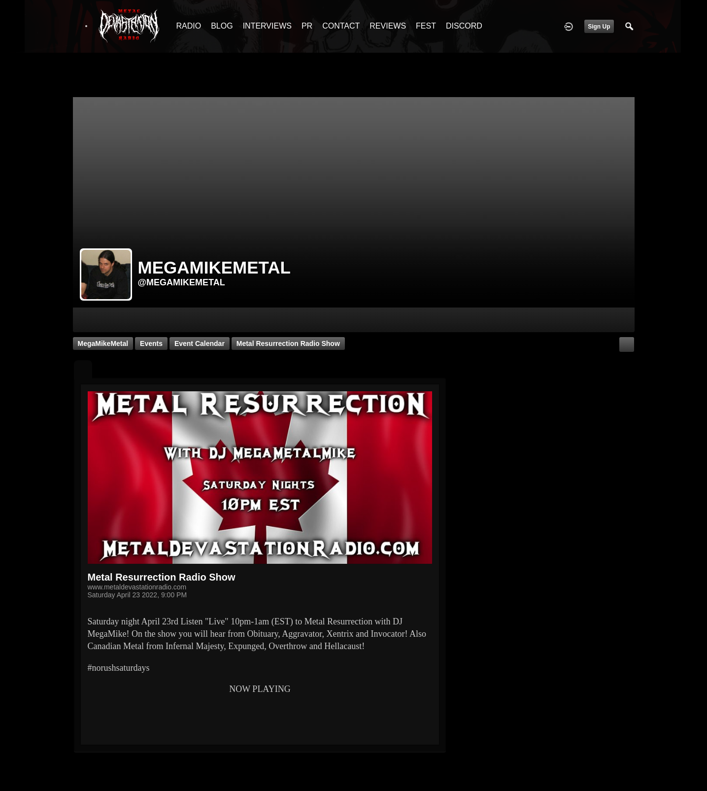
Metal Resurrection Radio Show (288, 343)
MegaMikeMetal (103, 343)
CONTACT (341, 26)
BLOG (222, 26)
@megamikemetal (181, 282)
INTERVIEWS (267, 26)
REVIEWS (388, 26)
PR (307, 26)
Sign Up (599, 26)
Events (151, 343)
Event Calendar (199, 343)
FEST (426, 26)
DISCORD (464, 26)
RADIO (189, 26)
